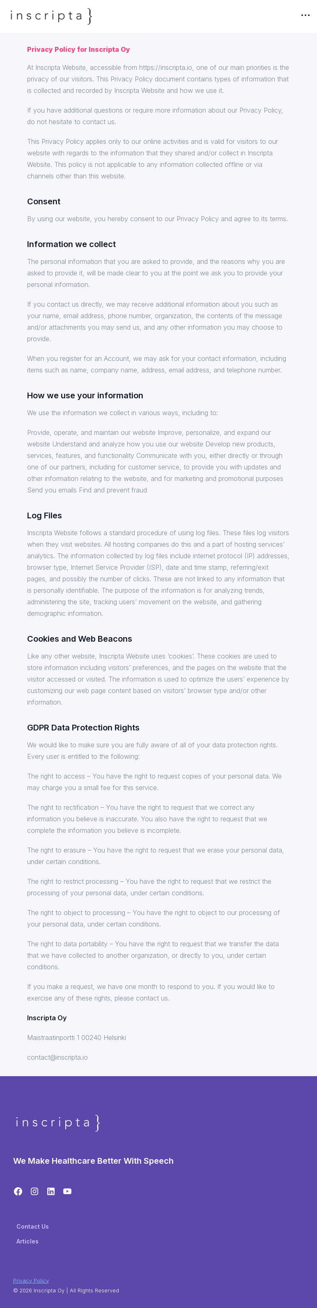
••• (305, 15)
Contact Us (32, 1226)
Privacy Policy (31, 1281)
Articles (27, 1241)
